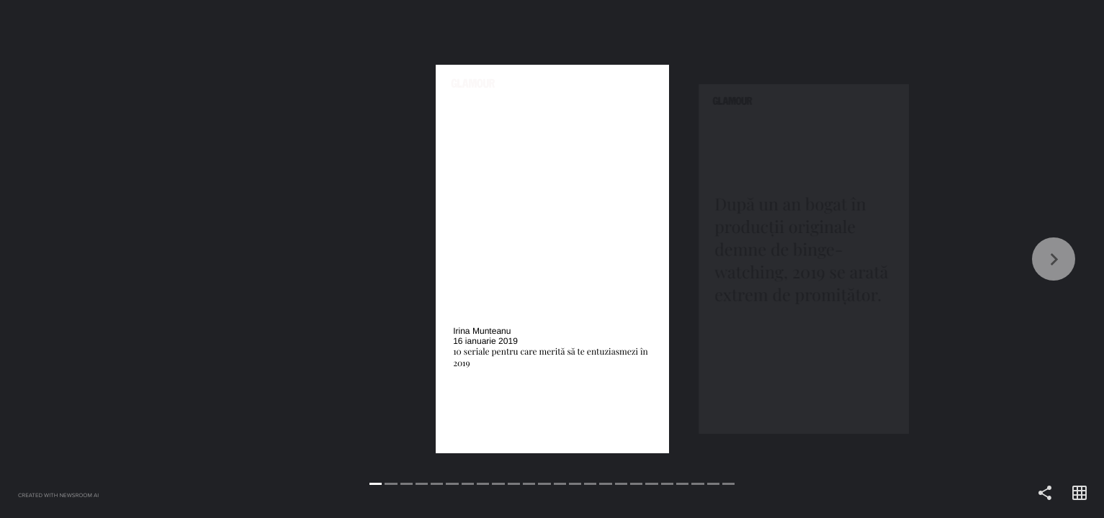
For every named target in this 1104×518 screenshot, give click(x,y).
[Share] (1045, 493)
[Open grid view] (1079, 493)
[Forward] (828, 259)
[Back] (276, 259)
